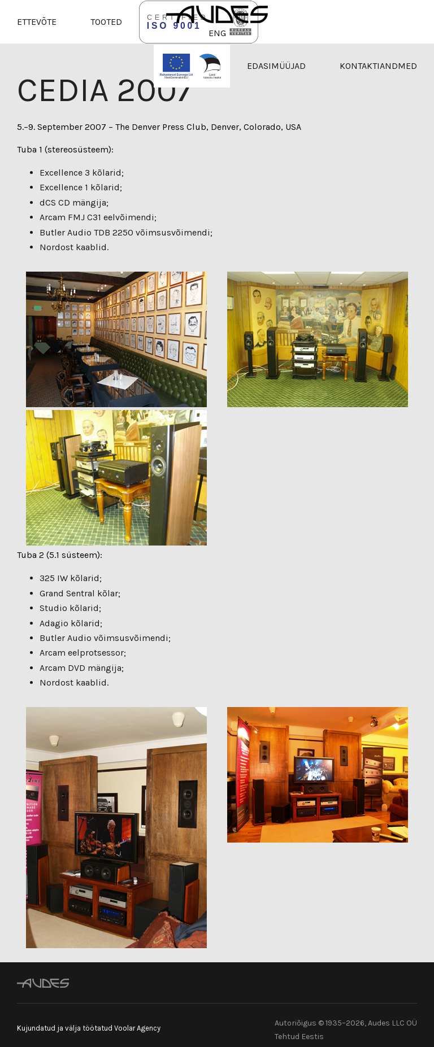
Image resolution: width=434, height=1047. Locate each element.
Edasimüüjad (276, 65)
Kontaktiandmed (378, 65)
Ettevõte (37, 21)
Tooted (106, 21)
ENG (217, 33)
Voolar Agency (137, 1028)
